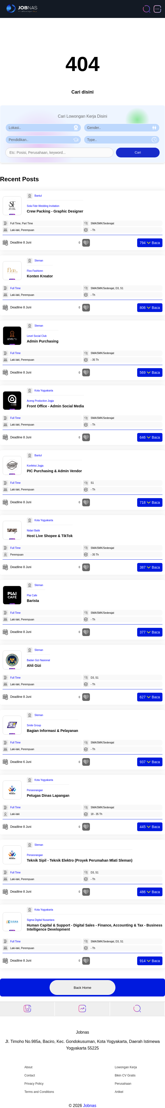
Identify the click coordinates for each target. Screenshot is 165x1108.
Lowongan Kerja (126, 1067)
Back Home (82, 988)
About (28, 1067)
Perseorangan (35, 790)
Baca (150, 243)
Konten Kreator (40, 276)
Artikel (119, 1092)
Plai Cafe (32, 595)
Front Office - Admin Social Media (55, 406)
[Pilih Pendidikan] (43, 140)
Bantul (38, 195)
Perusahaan (123, 1083)
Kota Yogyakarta (43, 390)
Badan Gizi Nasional (38, 660)
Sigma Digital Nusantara (40, 920)
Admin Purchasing (42, 341)
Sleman (38, 260)
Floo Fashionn (35, 270)
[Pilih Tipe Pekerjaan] (122, 140)
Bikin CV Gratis (125, 1075)
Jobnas (89, 1105)
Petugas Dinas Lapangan (48, 795)
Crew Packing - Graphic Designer (55, 211)
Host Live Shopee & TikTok (50, 536)
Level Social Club (36, 336)
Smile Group (34, 725)
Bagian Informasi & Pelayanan (52, 731)
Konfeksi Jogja (35, 465)
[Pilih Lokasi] (43, 128)
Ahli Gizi (34, 665)
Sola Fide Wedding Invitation (43, 206)
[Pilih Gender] (122, 128)
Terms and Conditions (39, 1092)
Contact (29, 1075)
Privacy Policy (33, 1083)
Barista (33, 601)
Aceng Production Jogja (40, 400)
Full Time (15, 288)
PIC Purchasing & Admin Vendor (54, 471)
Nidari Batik (33, 530)
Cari (138, 152)
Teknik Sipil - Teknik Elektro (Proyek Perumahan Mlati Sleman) (79, 860)
